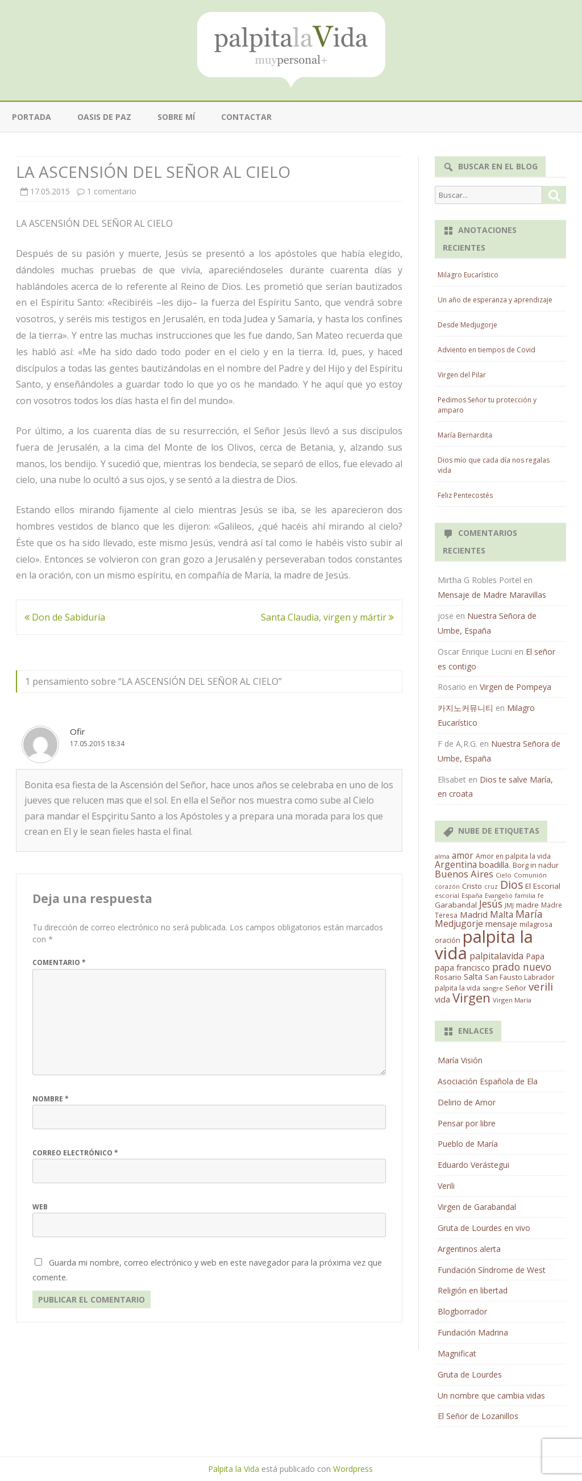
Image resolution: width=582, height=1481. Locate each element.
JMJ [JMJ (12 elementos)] (509, 905)
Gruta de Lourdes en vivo (484, 1227)
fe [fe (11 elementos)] (541, 895)
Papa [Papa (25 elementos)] (535, 956)
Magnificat (457, 1353)
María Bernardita (465, 435)
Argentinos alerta (469, 1248)
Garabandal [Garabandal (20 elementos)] (456, 905)
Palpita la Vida (233, 1468)
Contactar (246, 116)
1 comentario (111, 191)
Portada (31, 116)
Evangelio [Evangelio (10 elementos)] (499, 896)
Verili (446, 1185)
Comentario (59, 962)
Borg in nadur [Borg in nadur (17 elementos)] (536, 865)
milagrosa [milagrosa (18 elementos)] (535, 924)
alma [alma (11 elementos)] (442, 856)
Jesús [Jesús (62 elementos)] (490, 903)
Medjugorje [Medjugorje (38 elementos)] (459, 923)
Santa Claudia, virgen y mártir (327, 617)
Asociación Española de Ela (488, 1081)
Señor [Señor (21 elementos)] (515, 988)
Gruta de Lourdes (470, 1374)
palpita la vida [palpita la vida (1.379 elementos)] (484, 944)
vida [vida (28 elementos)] (442, 999)
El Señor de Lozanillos (478, 1416)
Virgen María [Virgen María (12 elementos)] (512, 1000)
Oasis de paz (104, 116)
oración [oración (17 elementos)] (447, 940)
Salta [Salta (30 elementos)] (473, 976)
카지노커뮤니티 (465, 707)
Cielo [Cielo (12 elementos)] (504, 875)
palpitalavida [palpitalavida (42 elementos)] (496, 956)
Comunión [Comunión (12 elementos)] (530, 875)
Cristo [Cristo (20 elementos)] (472, 886)
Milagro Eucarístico (468, 275)
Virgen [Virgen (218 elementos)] (471, 997)
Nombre (50, 1099)
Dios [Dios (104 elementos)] (511, 884)
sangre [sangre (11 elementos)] (493, 988)
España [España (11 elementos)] (472, 895)
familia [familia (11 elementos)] (525, 895)
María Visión (460, 1060)
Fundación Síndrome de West (492, 1269)
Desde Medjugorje (467, 325)
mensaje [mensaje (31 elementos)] (501, 923)
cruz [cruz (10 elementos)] (491, 887)
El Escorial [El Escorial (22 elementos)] (542, 886)
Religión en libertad (473, 1290)
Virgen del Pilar (462, 375)
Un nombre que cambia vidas (491, 1395)
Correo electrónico (75, 1153)
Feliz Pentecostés (465, 495)
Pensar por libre (467, 1123)
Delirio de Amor (467, 1102)
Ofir (77, 731)
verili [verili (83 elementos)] (541, 986)
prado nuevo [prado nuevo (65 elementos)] (521, 967)
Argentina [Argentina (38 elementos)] (456, 864)
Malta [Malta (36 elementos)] (501, 915)
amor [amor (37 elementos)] (462, 855)
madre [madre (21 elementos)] (527, 905)
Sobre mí (176, 116)
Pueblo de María (468, 1143)
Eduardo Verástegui (473, 1164)
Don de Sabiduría (64, 617)
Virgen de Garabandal (477, 1206)
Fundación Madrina (473, 1332)
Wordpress (353, 1468)
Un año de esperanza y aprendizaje (495, 300)
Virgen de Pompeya (515, 686)
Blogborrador (462, 1311)
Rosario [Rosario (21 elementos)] (448, 977)
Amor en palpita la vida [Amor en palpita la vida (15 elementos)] (513, 856)
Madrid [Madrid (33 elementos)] (474, 914)
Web (40, 1207)
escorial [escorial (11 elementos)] (447, 895)
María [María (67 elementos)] (529, 914)
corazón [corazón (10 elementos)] (447, 887)
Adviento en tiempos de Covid (486, 350)
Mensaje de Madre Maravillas (492, 594)
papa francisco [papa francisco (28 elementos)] (462, 967)
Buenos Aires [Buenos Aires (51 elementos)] (464, 873)
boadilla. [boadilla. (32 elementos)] (494, 864)
